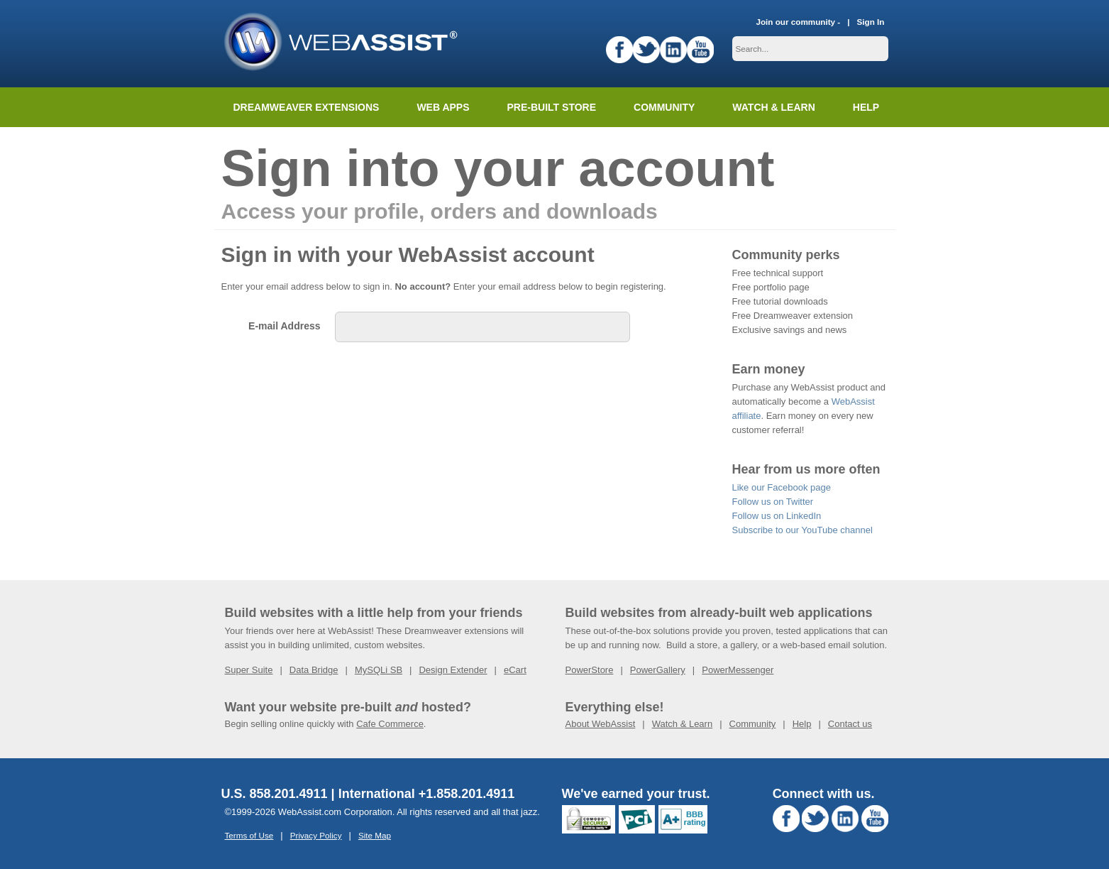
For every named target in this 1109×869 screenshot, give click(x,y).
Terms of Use (249, 835)
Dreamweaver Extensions (306, 107)
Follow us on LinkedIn (777, 515)
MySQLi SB (378, 670)
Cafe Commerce (390, 723)
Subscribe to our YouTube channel (802, 530)
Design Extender (453, 670)
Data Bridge (313, 670)
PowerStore (589, 670)
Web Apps (442, 107)
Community (664, 107)
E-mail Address (284, 326)
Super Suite (249, 670)
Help (802, 723)
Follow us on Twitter (773, 501)
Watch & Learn (773, 107)
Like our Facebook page (781, 487)
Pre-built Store (552, 107)
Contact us (850, 723)
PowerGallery (657, 670)
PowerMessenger (737, 670)
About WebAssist (600, 723)
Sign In (871, 21)
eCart (515, 670)
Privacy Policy (316, 835)
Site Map (374, 835)
